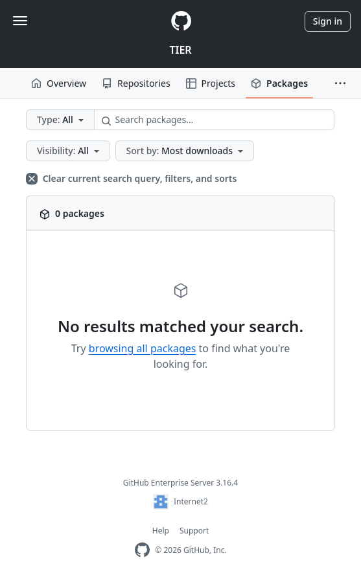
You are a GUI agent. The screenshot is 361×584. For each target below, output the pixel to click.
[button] (340, 83)
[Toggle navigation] (20, 20)
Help (160, 530)
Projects (210, 83)
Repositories (136, 83)
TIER (180, 50)
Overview (58, 83)
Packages (279, 83)
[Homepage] (180, 21)
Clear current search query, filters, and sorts (131, 178)
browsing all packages (142, 348)
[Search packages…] (214, 119)
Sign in (327, 21)
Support (194, 530)
